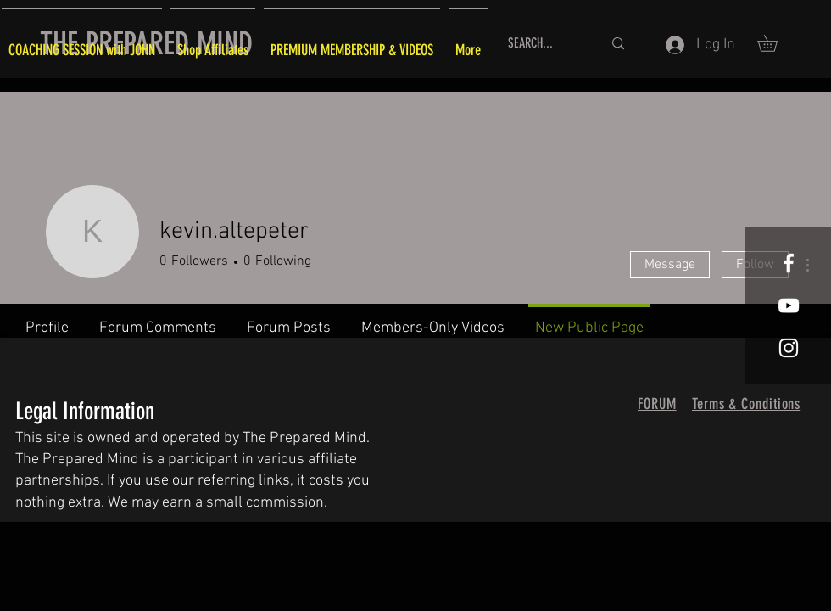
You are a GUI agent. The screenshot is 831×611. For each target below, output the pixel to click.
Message (669, 264)
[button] (775, 43)
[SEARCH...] (542, 44)
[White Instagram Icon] (788, 348)
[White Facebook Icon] (788, 263)
